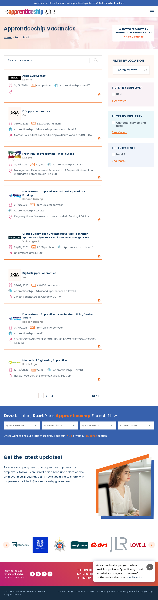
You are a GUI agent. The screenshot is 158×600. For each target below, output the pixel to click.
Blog (70, 591)
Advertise (80, 591)
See (119, 100)
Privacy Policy (108, 591)
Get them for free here (111, 3)
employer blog (13, 477)
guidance (91, 436)
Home (8, 37)
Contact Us (92, 591)
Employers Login (146, 591)
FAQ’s (68, 436)
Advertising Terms (126, 591)
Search (62, 591)
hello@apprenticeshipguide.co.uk (48, 481)
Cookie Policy (135, 577)
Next (95, 396)
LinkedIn (41, 472)
